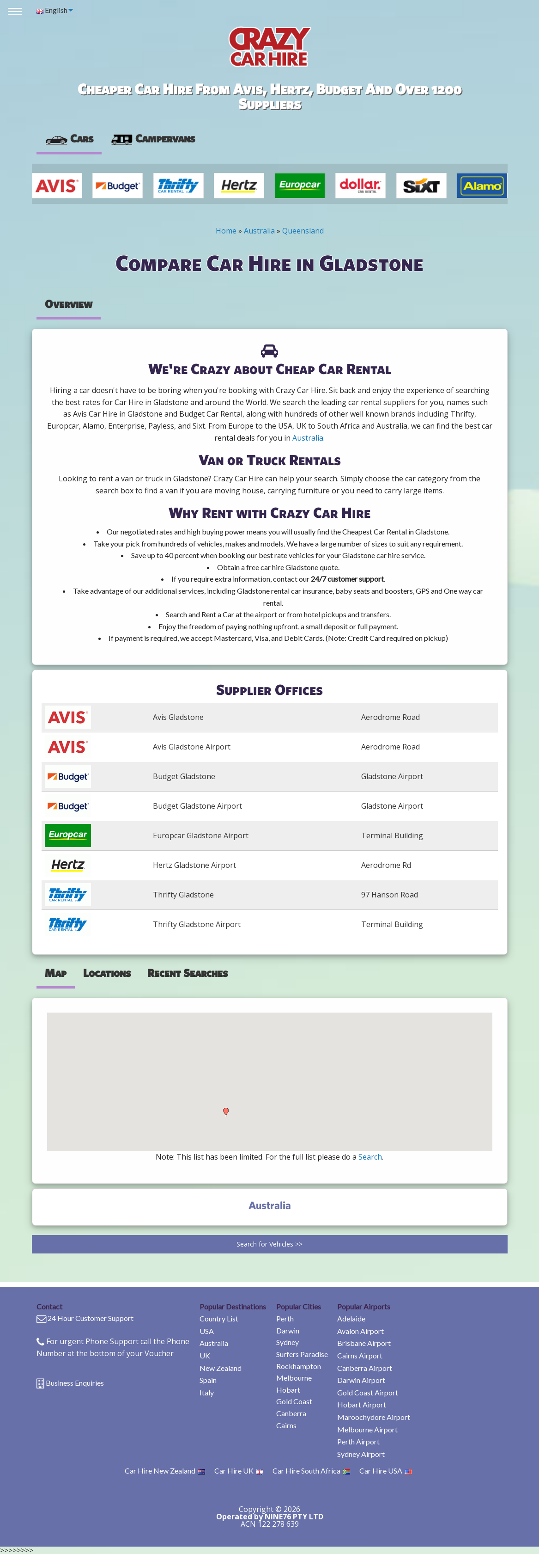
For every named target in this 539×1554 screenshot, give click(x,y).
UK (205, 1355)
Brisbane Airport (364, 1343)
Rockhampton (298, 1366)
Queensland (303, 231)
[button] (226, 1112)
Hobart (288, 1389)
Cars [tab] (69, 138)
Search (370, 1157)
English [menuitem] (51, 10)
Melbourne (294, 1377)
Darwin (287, 1330)
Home (226, 231)
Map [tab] (56, 972)
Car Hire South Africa (311, 1470)
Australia (259, 231)
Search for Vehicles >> (269, 1244)
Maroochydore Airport (373, 1417)
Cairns (286, 1425)
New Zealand (221, 1368)
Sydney (287, 1342)
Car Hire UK (238, 1470)
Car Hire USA (385, 1470)
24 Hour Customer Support (90, 1318)
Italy (207, 1392)
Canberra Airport (364, 1368)
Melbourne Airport (367, 1429)
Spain (208, 1380)
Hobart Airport (361, 1404)
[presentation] (152, 139)
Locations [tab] (107, 972)
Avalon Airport (360, 1331)
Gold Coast (294, 1401)
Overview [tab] (68, 303)
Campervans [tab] (152, 138)
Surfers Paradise (302, 1354)
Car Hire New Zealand (165, 1470)
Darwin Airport (361, 1380)
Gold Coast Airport (367, 1392)
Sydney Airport (361, 1454)
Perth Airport (358, 1441)
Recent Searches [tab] (187, 972)
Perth (285, 1318)
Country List (219, 1318)
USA (207, 1331)
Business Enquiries (75, 1382)
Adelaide (351, 1318)
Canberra (291, 1413)
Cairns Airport (359, 1355)
